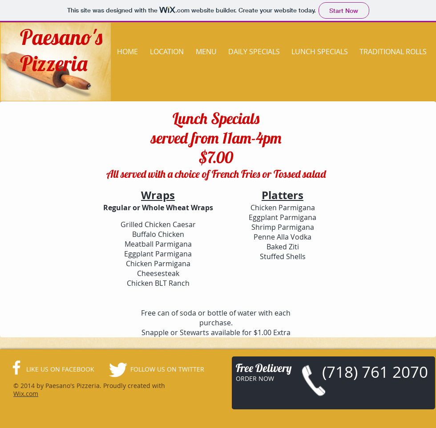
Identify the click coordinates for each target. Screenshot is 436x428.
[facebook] (16, 367)
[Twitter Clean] (118, 369)
